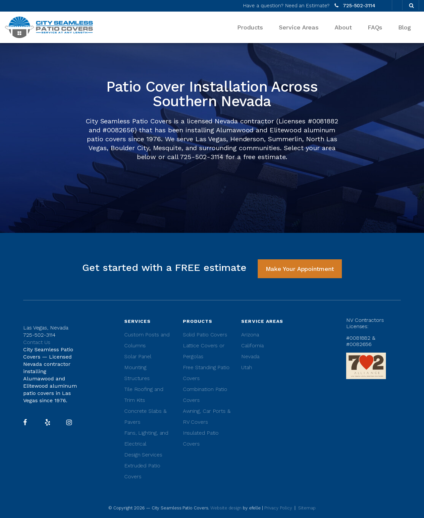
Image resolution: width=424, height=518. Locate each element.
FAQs (375, 27)
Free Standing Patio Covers (206, 372)
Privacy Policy (278, 507)
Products (250, 27)
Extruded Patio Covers (142, 471)
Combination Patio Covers (205, 394)
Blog (404, 27)
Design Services (143, 455)
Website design (226, 507)
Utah (246, 367)
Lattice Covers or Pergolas (204, 351)
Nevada (250, 356)
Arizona (250, 334)
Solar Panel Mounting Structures (137, 367)
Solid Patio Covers (205, 334)
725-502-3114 (359, 6)
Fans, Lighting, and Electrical (146, 438)
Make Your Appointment (300, 268)
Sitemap (306, 507)
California (252, 345)
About (343, 27)
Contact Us (36, 342)
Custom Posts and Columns (147, 340)
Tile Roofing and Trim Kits (143, 394)
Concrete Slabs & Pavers (145, 416)
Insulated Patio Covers (201, 438)
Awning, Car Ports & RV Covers (207, 416)
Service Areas (299, 27)
